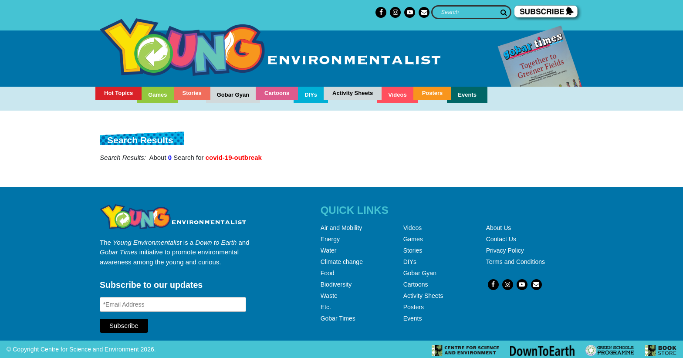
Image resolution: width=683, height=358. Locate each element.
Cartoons (276, 93)
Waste (329, 295)
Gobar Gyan (233, 94)
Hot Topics (118, 93)
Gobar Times (338, 318)
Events (467, 94)
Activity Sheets (352, 93)
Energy (330, 239)
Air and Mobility (341, 227)
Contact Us (501, 239)
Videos (397, 94)
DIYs (310, 94)
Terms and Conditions (515, 261)
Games (157, 94)
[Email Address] (173, 304)
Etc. (326, 307)
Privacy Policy (505, 250)
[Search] (471, 12)
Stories (192, 93)
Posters (432, 93)
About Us (498, 227)
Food (328, 273)
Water (329, 250)
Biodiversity (336, 284)
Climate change (342, 261)
